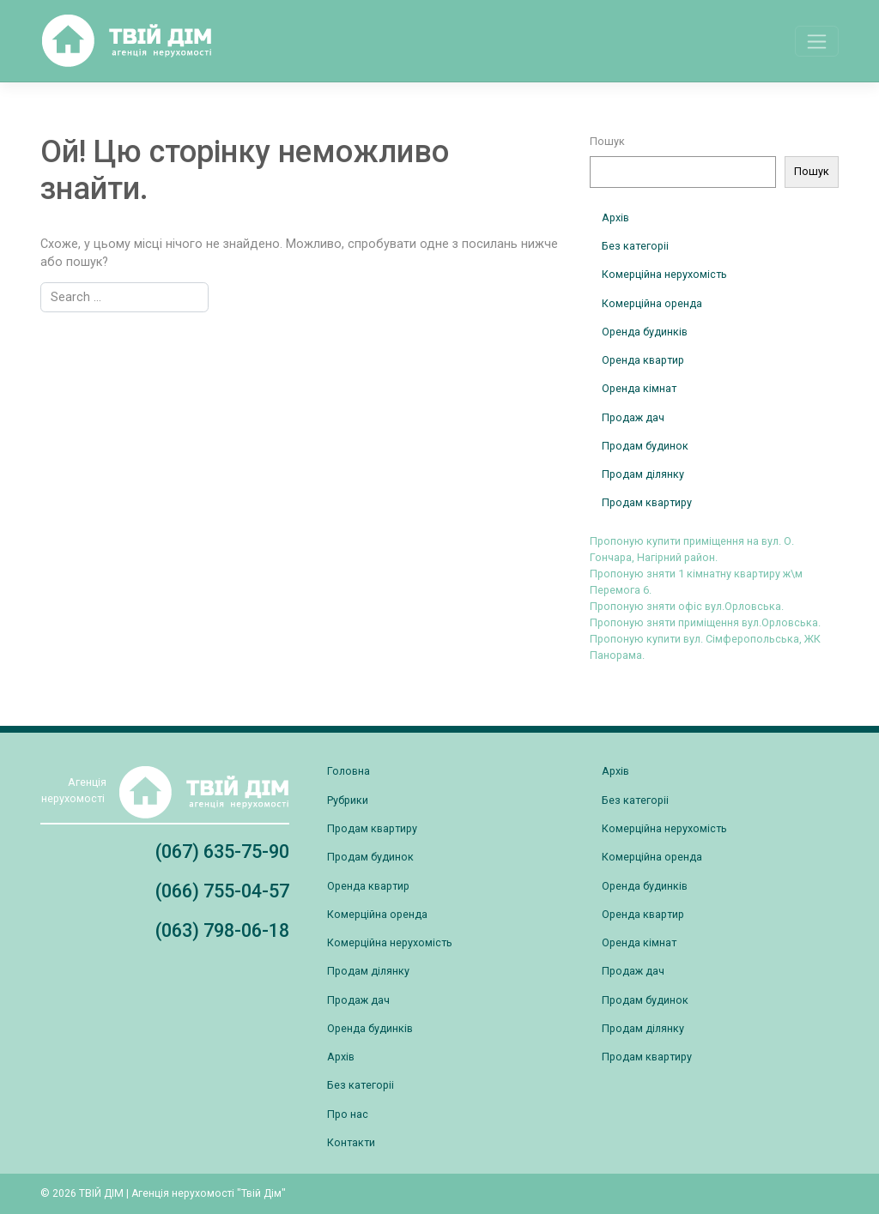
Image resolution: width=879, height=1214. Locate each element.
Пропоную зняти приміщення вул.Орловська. (705, 622)
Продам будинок (645, 445)
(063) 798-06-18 (222, 930)
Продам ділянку (643, 474)
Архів (615, 217)
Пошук (607, 141)
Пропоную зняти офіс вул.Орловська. (687, 606)
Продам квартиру (647, 502)
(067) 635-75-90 (222, 851)
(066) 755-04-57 (222, 891)
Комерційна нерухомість (664, 274)
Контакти (351, 1142)
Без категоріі (635, 245)
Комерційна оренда (652, 303)
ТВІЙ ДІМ (101, 1193)
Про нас (347, 1114)
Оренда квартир (643, 359)
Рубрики (347, 800)
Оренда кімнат (639, 388)
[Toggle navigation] (817, 41)
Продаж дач (633, 417)
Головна (348, 770)
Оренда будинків (645, 331)
